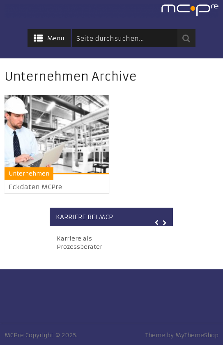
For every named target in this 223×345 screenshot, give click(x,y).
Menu (55, 38)
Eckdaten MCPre (35, 187)
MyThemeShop (196, 335)
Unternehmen (29, 173)
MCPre (14, 335)
